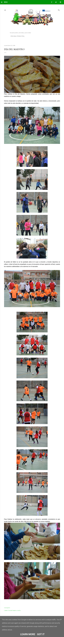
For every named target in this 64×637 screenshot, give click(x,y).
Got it (41, 634)
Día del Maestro (12, 610)
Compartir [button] (7, 607)
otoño (19, 610)
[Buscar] (59, 10)
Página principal (18, 36)
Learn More (27, 634)
